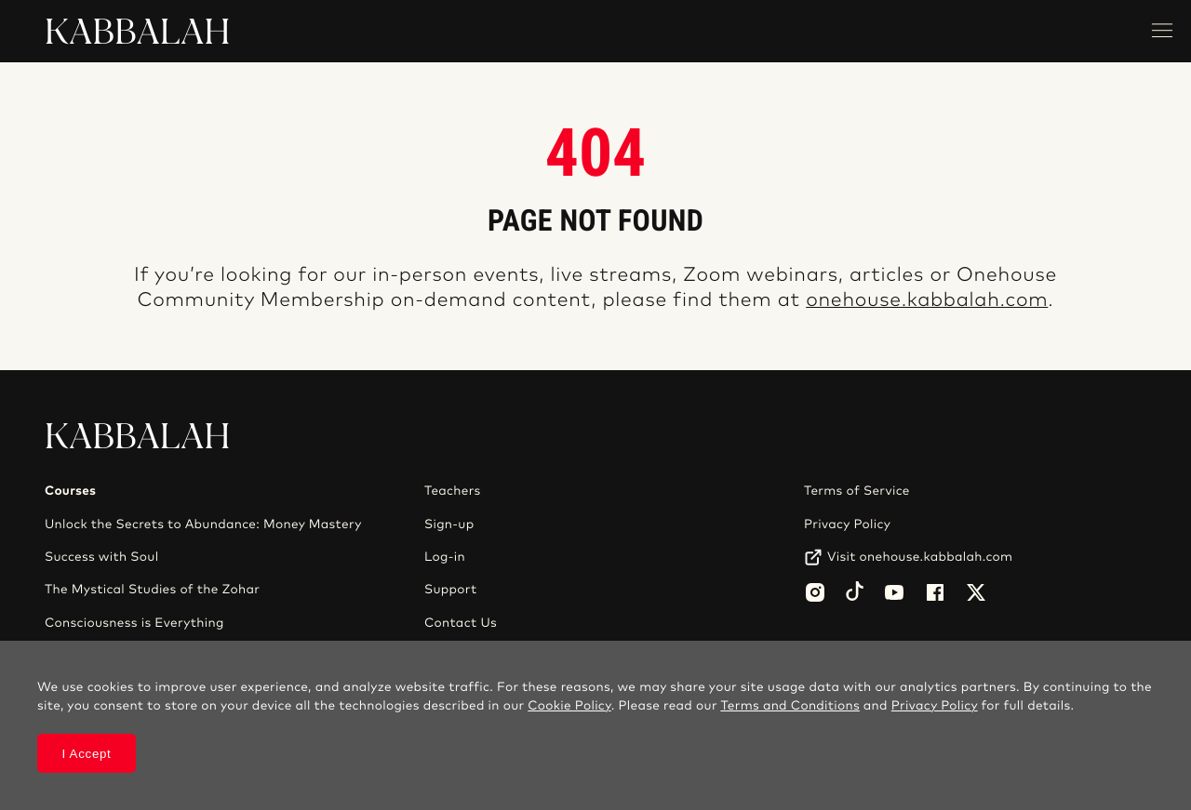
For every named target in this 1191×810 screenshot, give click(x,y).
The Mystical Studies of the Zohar (152, 589)
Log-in (444, 557)
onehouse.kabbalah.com (927, 301)
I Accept (87, 754)
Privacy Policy (847, 524)
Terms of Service (857, 491)
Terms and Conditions (790, 705)
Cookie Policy (569, 705)
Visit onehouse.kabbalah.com (919, 557)
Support (450, 589)
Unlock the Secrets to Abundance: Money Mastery (203, 524)
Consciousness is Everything (134, 623)
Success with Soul (101, 557)
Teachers (452, 491)
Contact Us (460, 623)
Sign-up (449, 524)
